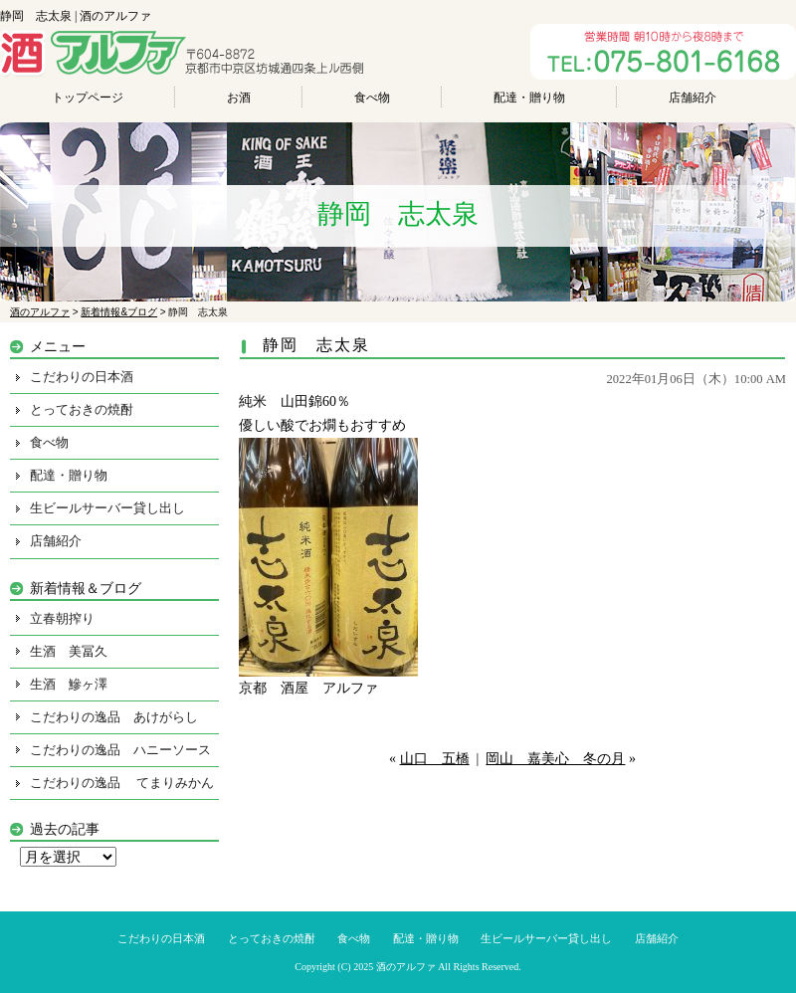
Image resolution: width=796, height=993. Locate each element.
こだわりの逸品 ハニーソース (120, 749)
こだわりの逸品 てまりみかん (122, 782)
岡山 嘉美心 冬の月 (555, 758)
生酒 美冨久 (68, 651)
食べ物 (372, 97)
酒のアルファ (406, 966)
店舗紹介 (692, 97)
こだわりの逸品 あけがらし (114, 716)
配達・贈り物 (529, 97)
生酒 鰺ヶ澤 (68, 684)
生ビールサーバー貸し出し (107, 507)
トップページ (87, 97)
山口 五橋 (435, 758)
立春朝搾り (62, 618)
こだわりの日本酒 (81, 376)
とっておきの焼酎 (81, 409)
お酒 (239, 97)
